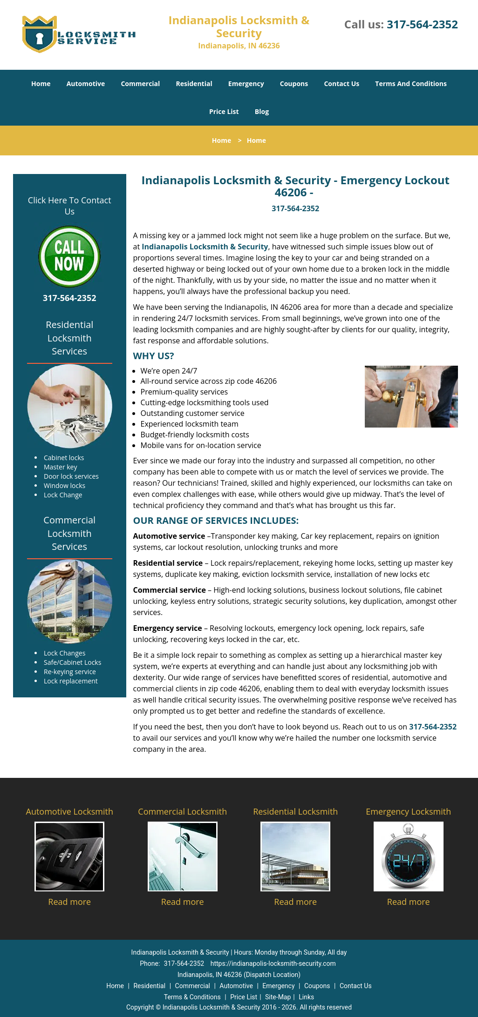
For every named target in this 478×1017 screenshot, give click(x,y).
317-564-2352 (422, 24)
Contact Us (341, 83)
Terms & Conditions (192, 997)
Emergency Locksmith (408, 811)
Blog (262, 111)
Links (306, 997)
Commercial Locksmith (182, 811)
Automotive (86, 83)
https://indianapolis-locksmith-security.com (273, 963)
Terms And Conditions (411, 83)
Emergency (246, 83)
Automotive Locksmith (69, 811)
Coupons (294, 83)
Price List (224, 111)
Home (40, 83)
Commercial (140, 83)
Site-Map (278, 997)
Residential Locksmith (295, 811)
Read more (69, 901)
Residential (194, 83)
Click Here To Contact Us (69, 205)
